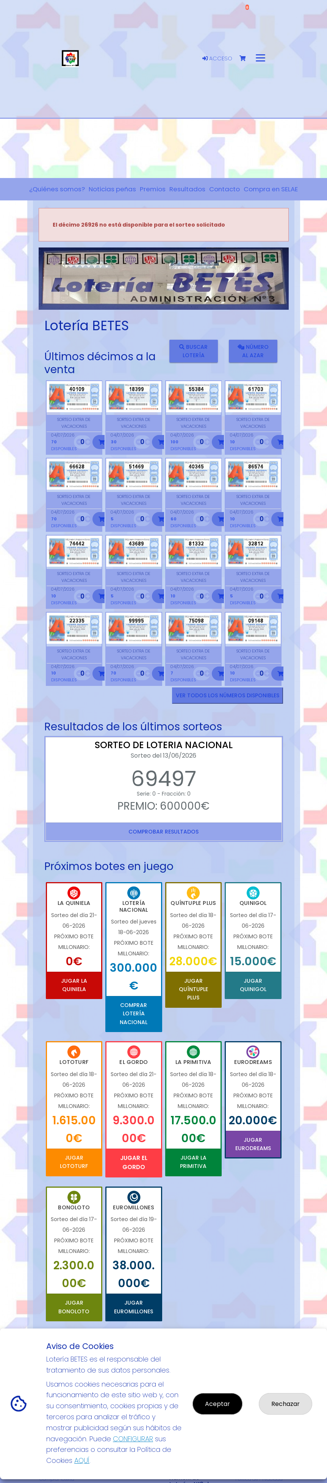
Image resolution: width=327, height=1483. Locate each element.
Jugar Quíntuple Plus (193, 989)
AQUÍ (81, 1460)
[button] (57, 288)
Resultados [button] (187, 189)
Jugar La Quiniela (74, 985)
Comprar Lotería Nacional (133, 1013)
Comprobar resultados (163, 831)
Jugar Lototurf (74, 1162)
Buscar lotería (193, 351)
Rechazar (285, 1403)
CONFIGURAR (133, 1439)
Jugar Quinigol (253, 985)
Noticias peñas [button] (112, 189)
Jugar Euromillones (133, 1307)
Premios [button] (153, 189)
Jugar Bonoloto (73, 1307)
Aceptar (217, 1403)
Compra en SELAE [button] (271, 189)
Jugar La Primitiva (193, 1162)
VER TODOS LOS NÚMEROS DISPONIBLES (227, 695)
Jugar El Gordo (133, 1162)
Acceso (217, 58)
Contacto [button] (224, 189)
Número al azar (253, 351)
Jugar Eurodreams (253, 1144)
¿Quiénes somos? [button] (57, 189)
